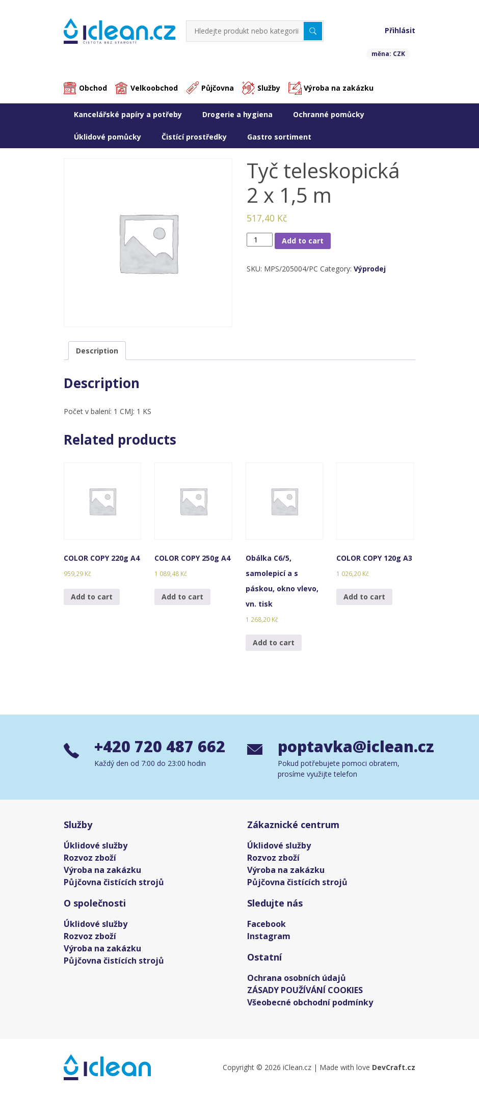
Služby (268, 88)
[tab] (97, 350)
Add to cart (303, 240)
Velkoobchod (154, 88)
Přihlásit (400, 30)
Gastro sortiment (279, 137)
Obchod (93, 88)
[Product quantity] (260, 239)
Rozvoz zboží (90, 857)
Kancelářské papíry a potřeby (128, 114)
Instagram (268, 936)
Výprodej (370, 268)
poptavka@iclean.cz (346, 746)
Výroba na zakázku (339, 88)
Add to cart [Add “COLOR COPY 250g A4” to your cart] (182, 596)
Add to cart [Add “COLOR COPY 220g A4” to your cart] (92, 596)
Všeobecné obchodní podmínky (310, 1002)
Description (97, 350)
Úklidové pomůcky (107, 137)
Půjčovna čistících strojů (114, 882)
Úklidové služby (95, 845)
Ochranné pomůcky (328, 114)
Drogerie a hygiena (237, 114)
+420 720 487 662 (159, 746)
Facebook (266, 923)
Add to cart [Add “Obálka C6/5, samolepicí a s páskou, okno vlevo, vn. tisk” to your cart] (274, 642)
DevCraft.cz (393, 1067)
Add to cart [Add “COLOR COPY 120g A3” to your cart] (364, 596)
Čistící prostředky (194, 137)
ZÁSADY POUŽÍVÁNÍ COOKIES (305, 990)
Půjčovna (217, 88)
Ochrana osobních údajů (296, 977)
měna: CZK (388, 53)
